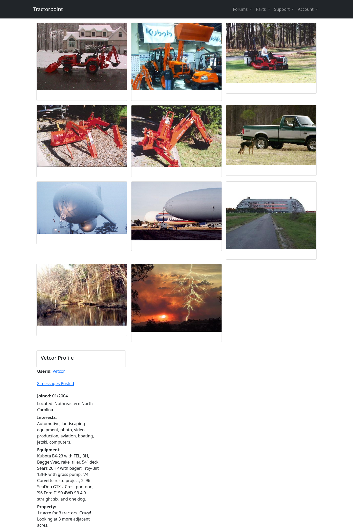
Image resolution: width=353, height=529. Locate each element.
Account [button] (306, 9)
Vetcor (59, 371)
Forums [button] (241, 9)
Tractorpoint (48, 9)
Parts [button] (261, 9)
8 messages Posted (55, 383)
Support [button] (282, 9)
